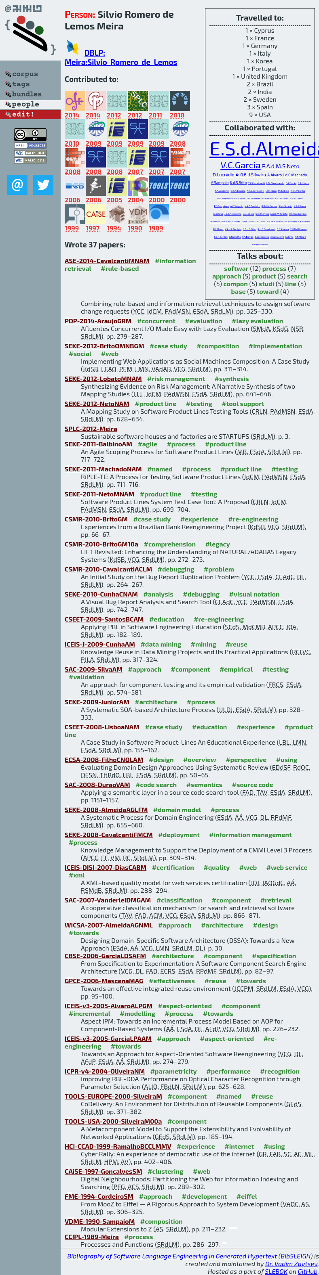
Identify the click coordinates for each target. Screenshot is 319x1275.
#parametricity (173, 1071)
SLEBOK (276, 1271)
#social (80, 353)
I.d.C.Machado (295, 175)
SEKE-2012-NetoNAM (97, 403)
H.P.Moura (300, 236)
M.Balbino (283, 190)
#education (166, 619)
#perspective (246, 759)
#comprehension (170, 544)
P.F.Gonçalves (221, 206)
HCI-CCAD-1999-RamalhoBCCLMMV (118, 1146)
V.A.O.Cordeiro (252, 206)
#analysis (158, 594)
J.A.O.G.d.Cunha (257, 221)
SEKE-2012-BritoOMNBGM (104, 346)
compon (236, 283)
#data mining (160, 644)
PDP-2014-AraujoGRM (98, 321)
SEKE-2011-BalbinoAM (98, 444)
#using (287, 759)
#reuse (236, 644)
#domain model (177, 809)
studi (267, 283)
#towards (84, 932)
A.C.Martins (290, 221)
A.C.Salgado (236, 206)
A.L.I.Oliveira (281, 198)
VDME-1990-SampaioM (100, 1221)
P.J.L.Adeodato (225, 198)
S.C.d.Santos (262, 213)
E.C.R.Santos (220, 236)
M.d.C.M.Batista (278, 213)
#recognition (280, 1071)
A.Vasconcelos (260, 244)
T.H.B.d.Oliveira (298, 229)
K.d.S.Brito (238, 182)
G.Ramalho (235, 236)
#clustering (166, 1171)
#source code (252, 784)
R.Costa (236, 221)
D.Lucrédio (223, 174)
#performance (228, 1071)
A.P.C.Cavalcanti (255, 190)
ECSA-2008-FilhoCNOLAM (104, 759)
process (274, 268)
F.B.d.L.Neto (296, 198)
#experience (199, 519)
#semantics (204, 784)
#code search (156, 784)
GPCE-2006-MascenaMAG (104, 980)
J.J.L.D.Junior (253, 198)
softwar (236, 268)
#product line (155, 403)
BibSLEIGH (295, 1256)
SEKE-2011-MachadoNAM (103, 469)
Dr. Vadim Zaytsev (291, 1263)
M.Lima (289, 236)
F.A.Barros (247, 236)
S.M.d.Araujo (285, 206)
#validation (86, 676)
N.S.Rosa (218, 213)
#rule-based (120, 268)
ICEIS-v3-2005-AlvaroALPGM (108, 1005)
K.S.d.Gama (300, 206)
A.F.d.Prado (267, 198)
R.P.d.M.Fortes (269, 206)
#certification (173, 867)
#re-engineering (253, 519)
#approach (144, 669)
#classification (179, 900)
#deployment (178, 834)
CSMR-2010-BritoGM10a (101, 544)
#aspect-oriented (185, 1005)
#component (190, 669)
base (238, 291)
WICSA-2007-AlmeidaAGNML (108, 925)
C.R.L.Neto (303, 183)
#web (109, 353)
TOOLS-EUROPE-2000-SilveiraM (113, 1096)
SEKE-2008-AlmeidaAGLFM (106, 809)
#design (161, 759)
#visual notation (254, 594)
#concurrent (156, 321)
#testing (199, 403)
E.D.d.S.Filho (249, 229)
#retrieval (276, 900)
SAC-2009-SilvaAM (94, 669)
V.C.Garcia (240, 164)
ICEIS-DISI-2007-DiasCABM (105, 867)
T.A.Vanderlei (222, 190)
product (264, 276)
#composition (217, 346)
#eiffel (247, 1196)
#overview (199, 759)
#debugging (176, 569)
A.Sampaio (220, 182)
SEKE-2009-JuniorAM (97, 702)
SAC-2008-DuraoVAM (97, 784)
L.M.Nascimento (275, 183)
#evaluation (203, 321)
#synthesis (231, 378)
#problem (219, 569)
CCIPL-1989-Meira (92, 1236)
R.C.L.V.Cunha (298, 190)
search (297, 276)
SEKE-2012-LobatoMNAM (103, 378)
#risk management (176, 378)
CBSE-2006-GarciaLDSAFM (105, 955)
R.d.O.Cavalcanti (266, 229)
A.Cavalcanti (277, 236)
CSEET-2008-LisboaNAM (102, 727)
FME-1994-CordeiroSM (99, 1196)
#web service (287, 867)
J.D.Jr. (244, 221)
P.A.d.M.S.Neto (280, 166)
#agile (147, 444)
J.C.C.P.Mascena (232, 213)
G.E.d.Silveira (253, 174)
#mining (203, 644)
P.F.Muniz (218, 229)
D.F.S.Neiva (283, 229)
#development (204, 1196)
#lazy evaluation (257, 321)
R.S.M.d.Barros (275, 221)
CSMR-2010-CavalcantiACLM (108, 569)
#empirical (236, 669)
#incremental (89, 1013)
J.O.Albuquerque (298, 213)
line (290, 283)
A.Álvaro (274, 174)
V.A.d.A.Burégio (233, 229)
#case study (168, 346)
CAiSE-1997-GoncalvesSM (103, 1171)
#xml (77, 875)
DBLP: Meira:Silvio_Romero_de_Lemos (121, 57)
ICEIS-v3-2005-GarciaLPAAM (108, 1038)
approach (226, 276)
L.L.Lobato (248, 213)
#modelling (137, 1013)
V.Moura (226, 221)
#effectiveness (172, 980)
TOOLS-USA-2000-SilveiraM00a (113, 1121)
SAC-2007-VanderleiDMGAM (108, 900)
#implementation (275, 346)
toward (268, 291)
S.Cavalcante (262, 236)
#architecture (156, 702)
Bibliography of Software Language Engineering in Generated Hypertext (172, 1256)
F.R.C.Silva (239, 198)
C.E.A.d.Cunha (237, 190)
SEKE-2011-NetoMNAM (99, 494)
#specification (274, 955)
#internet (239, 1146)
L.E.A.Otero (304, 221)
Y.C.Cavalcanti (256, 182)
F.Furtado (215, 221)
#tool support (243, 403)
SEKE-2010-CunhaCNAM (101, 594)
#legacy (217, 544)
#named (160, 469)
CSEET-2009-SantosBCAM (104, 619)
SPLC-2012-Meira (91, 428)
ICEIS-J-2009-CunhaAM (100, 644)
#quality (216, 867)
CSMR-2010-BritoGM (96, 519)
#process (181, 444)
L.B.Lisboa (271, 190)
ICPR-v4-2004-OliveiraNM (105, 1071)
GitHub (308, 1271)
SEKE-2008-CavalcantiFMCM (109, 834)
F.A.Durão (291, 183)
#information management (250, 834)
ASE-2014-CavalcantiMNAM (107, 260)
